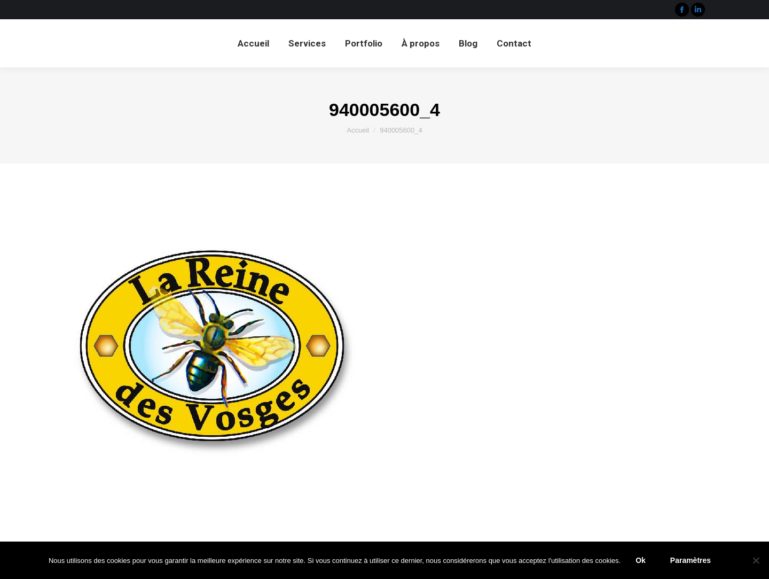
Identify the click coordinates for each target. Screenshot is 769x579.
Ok (640, 560)
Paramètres (690, 560)
